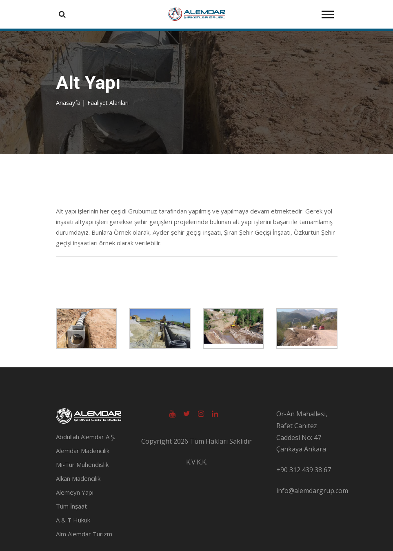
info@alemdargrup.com (312, 490)
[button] (327, 12)
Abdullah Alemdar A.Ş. (85, 437)
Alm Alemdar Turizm (84, 534)
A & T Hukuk (73, 520)
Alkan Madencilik (78, 478)
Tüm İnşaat (71, 506)
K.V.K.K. (196, 462)
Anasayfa (69, 103)
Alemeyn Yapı (74, 492)
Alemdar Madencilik (82, 451)
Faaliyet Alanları (108, 103)
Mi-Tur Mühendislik (82, 464)
